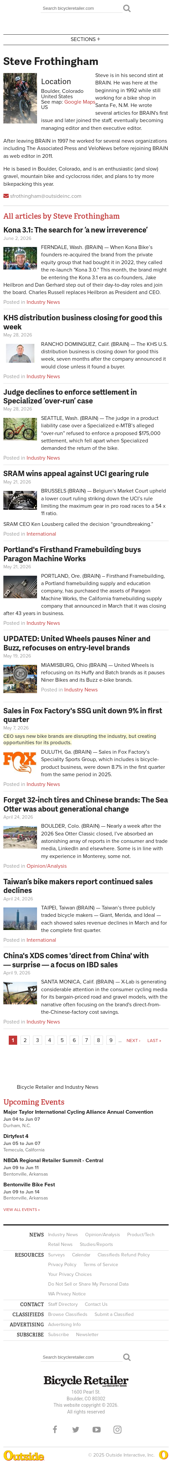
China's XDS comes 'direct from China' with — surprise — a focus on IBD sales (76, 959)
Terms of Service (100, 1264)
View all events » (21, 1209)
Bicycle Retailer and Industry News (57, 1087)
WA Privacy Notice (67, 1294)
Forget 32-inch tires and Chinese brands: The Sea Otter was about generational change (85, 804)
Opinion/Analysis (47, 866)
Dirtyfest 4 (16, 1136)
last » (154, 1040)
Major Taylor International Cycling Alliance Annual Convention (78, 1112)
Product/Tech (140, 1235)
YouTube (97, 1430)
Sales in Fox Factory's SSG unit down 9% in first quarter (82, 714)
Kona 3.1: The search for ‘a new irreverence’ (75, 229)
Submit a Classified (114, 1314)
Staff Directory (63, 1304)
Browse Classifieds (68, 1314)
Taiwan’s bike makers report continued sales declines (78, 885)
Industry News (43, 302)
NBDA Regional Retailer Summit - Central (53, 1160)
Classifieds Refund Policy (124, 1255)
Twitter (76, 1430)
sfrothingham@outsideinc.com (45, 196)
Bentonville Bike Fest (29, 1184)
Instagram (117, 1430)
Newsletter (87, 1334)
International (41, 534)
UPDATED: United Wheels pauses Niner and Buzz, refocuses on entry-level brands (76, 642)
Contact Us (96, 1304)
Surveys (56, 1255)
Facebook (55, 1430)
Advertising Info (64, 1324)
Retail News (60, 1244)
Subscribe (58, 1334)
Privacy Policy (62, 1264)
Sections (86, 39)
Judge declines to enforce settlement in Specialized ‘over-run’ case (70, 396)
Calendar (81, 1255)
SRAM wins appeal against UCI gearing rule (76, 473)
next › (133, 1040)
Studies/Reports (96, 1244)
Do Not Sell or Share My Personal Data (88, 1284)
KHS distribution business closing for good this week (82, 321)
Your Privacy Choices (70, 1274)
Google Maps (79, 102)
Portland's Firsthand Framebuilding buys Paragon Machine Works (72, 553)
